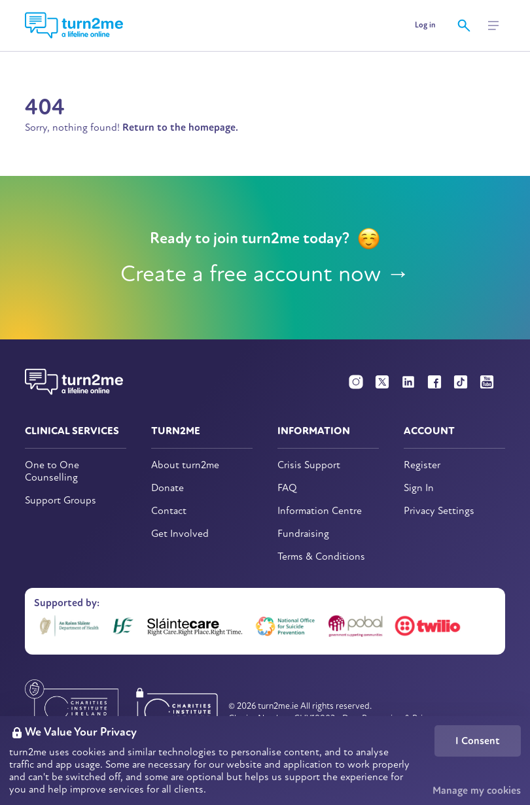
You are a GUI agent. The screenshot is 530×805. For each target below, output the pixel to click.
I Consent (477, 740)
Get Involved (180, 534)
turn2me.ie (278, 705)
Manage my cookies (477, 790)
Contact (168, 511)
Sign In (419, 488)
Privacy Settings (439, 511)
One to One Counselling (52, 471)
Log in (425, 25)
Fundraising (303, 534)
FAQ (287, 488)
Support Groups (60, 500)
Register (422, 465)
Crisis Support (308, 465)
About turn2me (185, 465)
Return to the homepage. (180, 127)
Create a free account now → (265, 274)
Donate (167, 488)
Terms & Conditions (321, 557)
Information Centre (319, 511)
